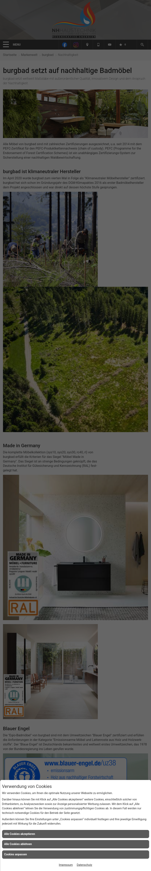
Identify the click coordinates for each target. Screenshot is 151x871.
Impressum (66, 864)
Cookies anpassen (15, 854)
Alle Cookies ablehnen (18, 844)
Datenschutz (84, 864)
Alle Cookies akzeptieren (19, 834)
